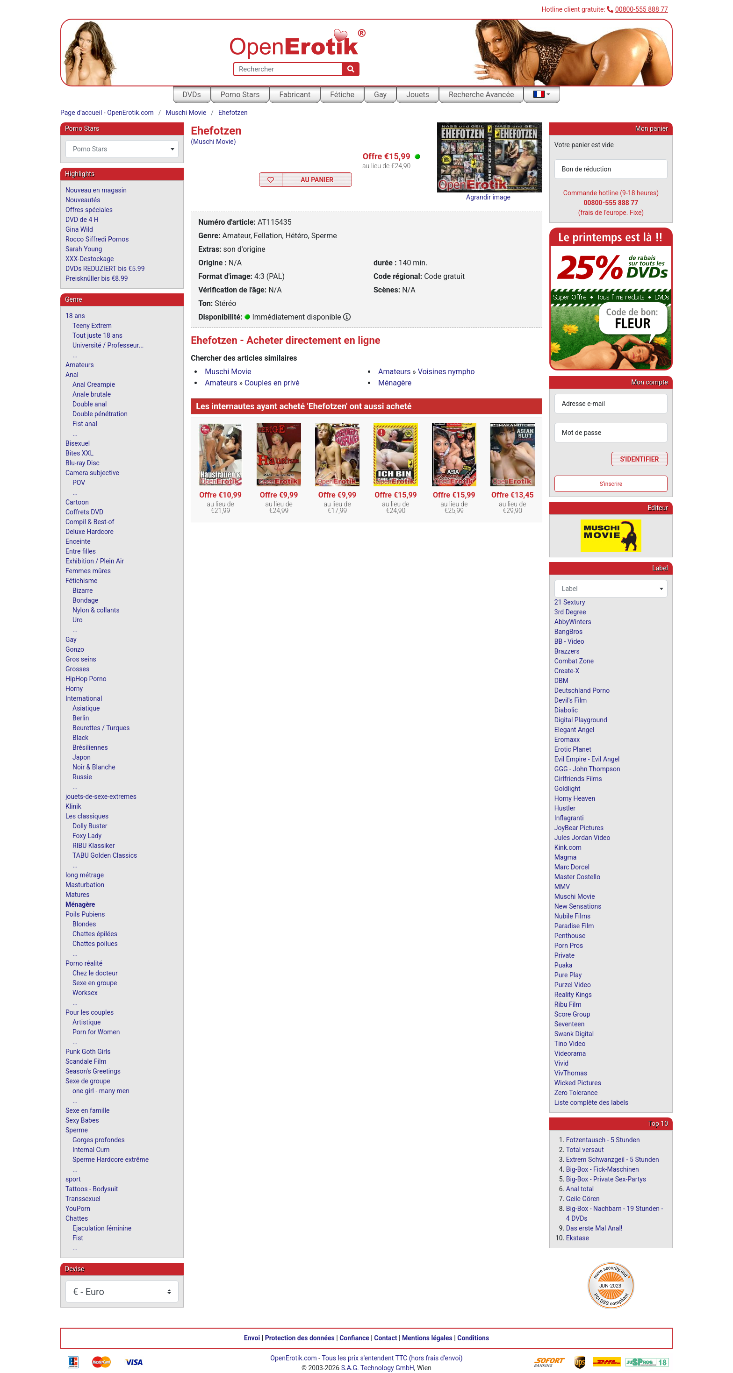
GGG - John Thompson (587, 769)
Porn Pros (568, 945)
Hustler (564, 808)
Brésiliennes (90, 747)
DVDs (192, 94)
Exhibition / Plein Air (94, 561)
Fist (77, 1238)
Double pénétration (100, 414)
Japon (81, 757)
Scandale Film (86, 1061)
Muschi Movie (186, 112)
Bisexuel (77, 443)
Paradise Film (574, 926)
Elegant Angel (574, 729)
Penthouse (570, 935)
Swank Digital (574, 1034)
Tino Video (570, 1043)
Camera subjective (92, 473)
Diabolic (566, 710)
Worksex (85, 992)
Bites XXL (79, 453)
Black (80, 737)
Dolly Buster (90, 826)
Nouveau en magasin (96, 190)
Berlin (80, 718)
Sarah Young (83, 249)
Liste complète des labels (591, 1102)
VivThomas (570, 1073)
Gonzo (74, 649)
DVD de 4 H (82, 219)
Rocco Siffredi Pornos (97, 239)
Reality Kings (573, 994)
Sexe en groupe (94, 983)
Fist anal (84, 423)
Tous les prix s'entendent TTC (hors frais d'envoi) (392, 1358)
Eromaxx (567, 739)
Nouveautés (82, 200)
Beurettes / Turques (101, 728)
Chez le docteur (95, 973)
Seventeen (569, 1024)
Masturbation (84, 885)
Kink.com (568, 847)
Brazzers (567, 651)
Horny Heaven (574, 798)
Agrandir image (488, 197)
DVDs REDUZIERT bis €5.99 (105, 268)
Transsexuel (83, 1198)
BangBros (568, 631)
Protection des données (300, 1338)
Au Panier (317, 180)
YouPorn (77, 1208)
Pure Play (568, 975)
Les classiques (86, 816)
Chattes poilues (95, 943)
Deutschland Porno (582, 690)
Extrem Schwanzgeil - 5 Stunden (612, 1159)
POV (78, 482)
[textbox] (122, 149)
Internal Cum (91, 1149)
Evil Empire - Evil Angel (587, 759)
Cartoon (77, 502)
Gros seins (80, 659)
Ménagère (394, 382)
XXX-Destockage (89, 259)
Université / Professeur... (108, 345)
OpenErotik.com (293, 1358)
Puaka (563, 965)
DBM (561, 680)
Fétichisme (81, 580)
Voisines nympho (446, 371)
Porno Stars (240, 94)
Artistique (86, 1022)
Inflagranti (569, 818)
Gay (380, 94)
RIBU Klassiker (93, 845)
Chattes (76, 1218)
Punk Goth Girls (87, 1051)
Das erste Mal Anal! (594, 1228)
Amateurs (394, 371)
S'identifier (639, 459)
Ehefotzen (233, 112)
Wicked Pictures (577, 1083)
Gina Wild (79, 229)
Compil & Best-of (89, 522)
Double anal (89, 404)
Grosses (77, 669)
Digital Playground (580, 720)
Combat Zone (574, 661)
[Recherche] (350, 69)
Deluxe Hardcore (89, 531)
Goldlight (567, 788)
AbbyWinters (572, 622)
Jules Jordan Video (582, 837)
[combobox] (122, 149)
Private (564, 955)
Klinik (73, 806)
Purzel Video (572, 985)
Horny (74, 688)
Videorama (570, 1053)
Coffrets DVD (84, 512)
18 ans (75, 316)
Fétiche (342, 94)
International (83, 698)
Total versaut (585, 1149)
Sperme (76, 1130)
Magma (565, 857)
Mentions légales (427, 1338)
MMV (562, 886)
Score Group (572, 1014)
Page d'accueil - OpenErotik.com (107, 112)
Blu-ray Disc (82, 463)
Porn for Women (96, 1032)
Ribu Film (568, 1004)
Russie (82, 777)
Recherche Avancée (481, 94)
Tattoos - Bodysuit (91, 1189)
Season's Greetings (93, 1071)
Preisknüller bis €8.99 (96, 278)
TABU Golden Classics (104, 855)
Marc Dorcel (571, 867)
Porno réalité (83, 963)
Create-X (566, 671)
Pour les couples (89, 1012)
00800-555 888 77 (641, 9)
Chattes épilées (94, 934)
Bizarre (82, 590)
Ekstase (577, 1238)
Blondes (84, 924)
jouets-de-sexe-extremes (101, 796)
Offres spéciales (89, 209)
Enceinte (78, 541)
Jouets (417, 94)
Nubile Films (572, 916)
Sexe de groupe (87, 1081)
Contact (385, 1338)
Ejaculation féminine (101, 1228)
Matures (77, 894)
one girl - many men (100, 1091)
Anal (72, 374)
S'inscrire (611, 484)
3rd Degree (570, 612)
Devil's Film (570, 700)
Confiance (354, 1338)
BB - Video (569, 641)
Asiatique (86, 708)
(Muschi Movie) (213, 141)
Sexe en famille (87, 1110)
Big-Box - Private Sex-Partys (606, 1179)
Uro (77, 620)
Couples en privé (272, 382)
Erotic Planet (572, 749)
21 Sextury (569, 602)
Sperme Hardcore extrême (110, 1159)
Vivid (561, 1063)
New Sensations (578, 906)
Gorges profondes (98, 1140)
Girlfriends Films (578, 779)
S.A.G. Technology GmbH (377, 1368)
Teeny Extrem (92, 325)
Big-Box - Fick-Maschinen (602, 1169)
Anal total (580, 1189)
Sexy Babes (82, 1120)
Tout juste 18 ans (97, 335)
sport (73, 1179)
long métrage (84, 875)
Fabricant (294, 94)
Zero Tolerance (576, 1092)
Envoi (252, 1338)
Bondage (85, 600)
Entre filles (80, 551)
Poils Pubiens (85, 914)
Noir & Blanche (93, 767)
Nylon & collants (96, 610)
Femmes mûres (88, 571)
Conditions (473, 1338)
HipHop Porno (86, 679)
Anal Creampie (93, 384)
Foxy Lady (86, 835)
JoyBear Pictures (579, 828)
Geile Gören (583, 1198)
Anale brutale (91, 394)
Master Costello (577, 877)
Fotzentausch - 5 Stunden (603, 1140)
